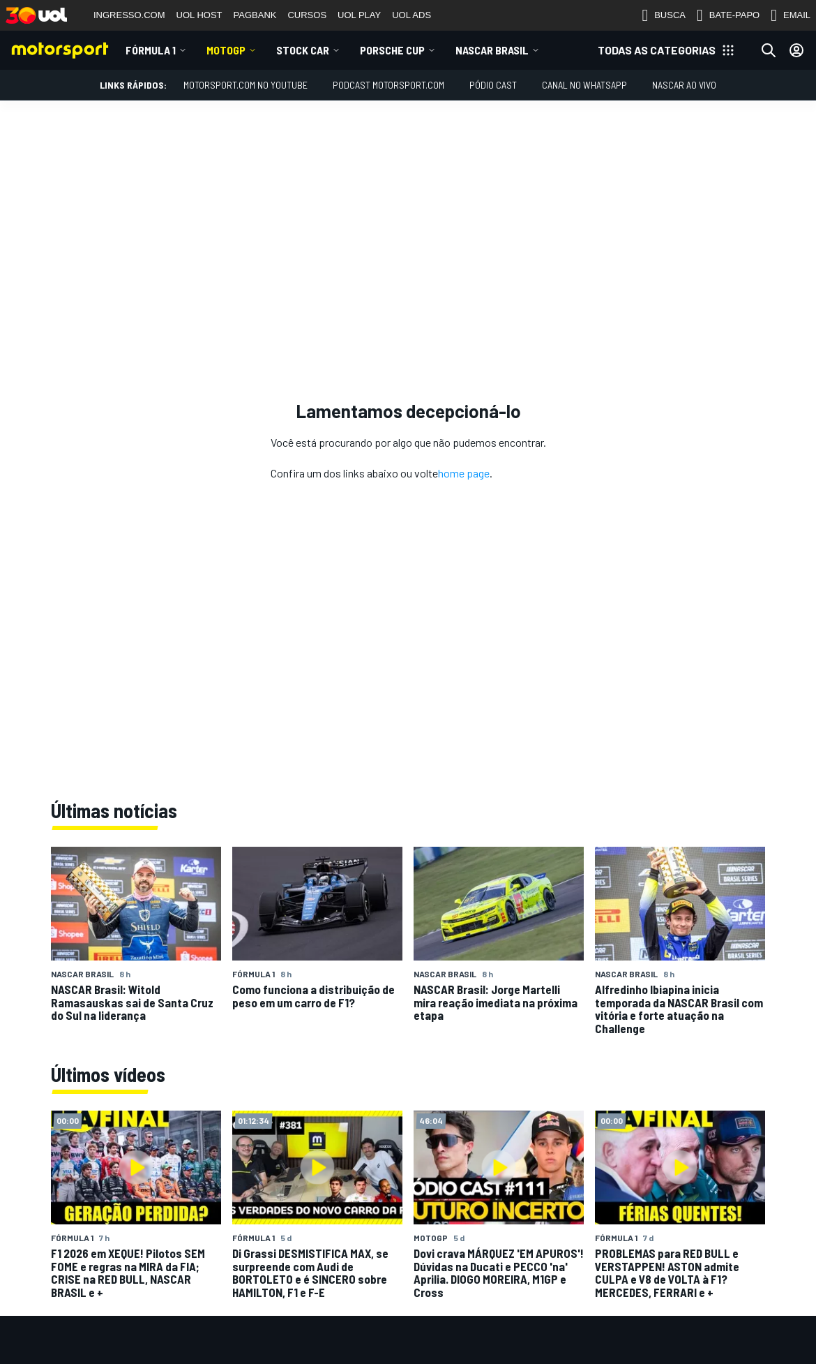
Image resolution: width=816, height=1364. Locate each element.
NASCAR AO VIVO (684, 85)
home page (464, 473)
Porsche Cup (392, 50)
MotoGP (225, 50)
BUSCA (664, 15)
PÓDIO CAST (493, 85)
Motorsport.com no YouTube (245, 85)
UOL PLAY (359, 15)
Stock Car (302, 50)
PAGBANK (255, 15)
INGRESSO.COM (129, 15)
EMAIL (790, 15)
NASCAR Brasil (492, 50)
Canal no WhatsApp (584, 85)
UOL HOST (199, 15)
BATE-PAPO (728, 15)
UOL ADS (411, 15)
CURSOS (306, 15)
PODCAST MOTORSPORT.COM (388, 85)
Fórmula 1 (151, 50)
